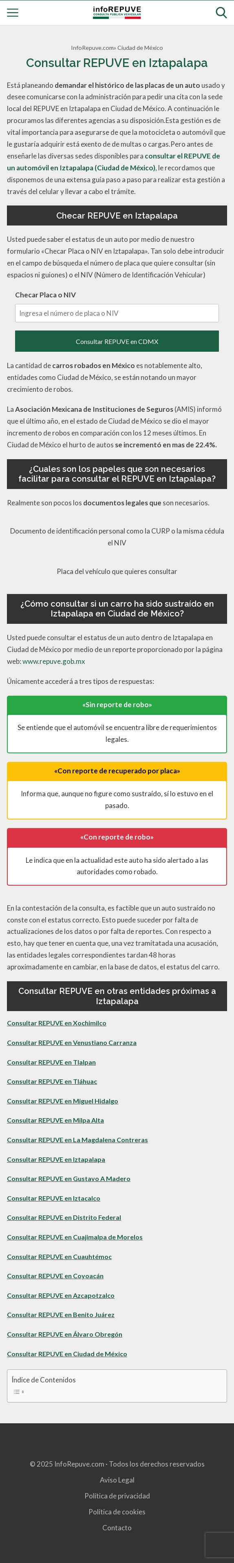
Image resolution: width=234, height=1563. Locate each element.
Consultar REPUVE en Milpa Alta (55, 1120)
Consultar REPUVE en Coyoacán (55, 1275)
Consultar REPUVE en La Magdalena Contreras (77, 1139)
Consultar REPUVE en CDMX (117, 341)
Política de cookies (117, 1511)
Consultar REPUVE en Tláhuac (52, 1081)
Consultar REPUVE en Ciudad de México (67, 1354)
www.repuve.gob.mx (53, 661)
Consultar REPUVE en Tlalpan (51, 1062)
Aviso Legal (117, 1480)
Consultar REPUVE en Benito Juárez (61, 1314)
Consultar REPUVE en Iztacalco (53, 1198)
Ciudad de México (140, 47)
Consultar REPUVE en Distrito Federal (64, 1217)
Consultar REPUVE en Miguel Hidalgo (62, 1101)
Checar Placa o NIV (117, 306)
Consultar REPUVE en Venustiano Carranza (72, 1042)
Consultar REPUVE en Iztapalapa (56, 1159)
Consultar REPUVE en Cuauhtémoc (59, 1256)
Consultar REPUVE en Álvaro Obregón (64, 1334)
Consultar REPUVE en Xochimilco (56, 1023)
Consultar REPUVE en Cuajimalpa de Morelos (75, 1237)
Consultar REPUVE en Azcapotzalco (61, 1295)
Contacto (117, 1527)
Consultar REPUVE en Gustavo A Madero (68, 1178)
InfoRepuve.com (92, 47)
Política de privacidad (117, 1496)
